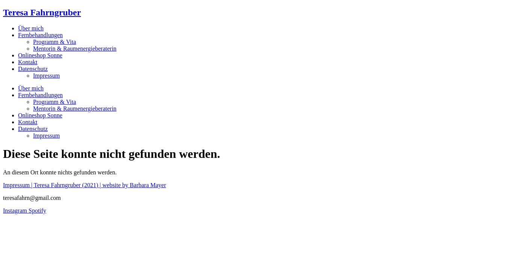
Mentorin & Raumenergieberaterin (74, 48)
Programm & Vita (54, 42)
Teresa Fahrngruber (42, 12)
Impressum (46, 75)
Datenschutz (33, 69)
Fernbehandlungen (40, 35)
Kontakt (28, 62)
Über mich (31, 28)
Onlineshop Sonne (40, 55)
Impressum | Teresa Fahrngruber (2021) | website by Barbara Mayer (84, 185)
